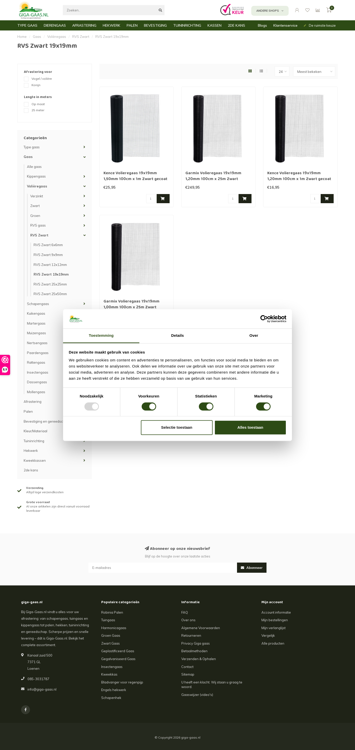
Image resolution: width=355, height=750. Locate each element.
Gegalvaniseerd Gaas (118, 659)
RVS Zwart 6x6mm (48, 245)
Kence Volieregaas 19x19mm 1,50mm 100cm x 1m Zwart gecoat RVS (135, 179)
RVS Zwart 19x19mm (51, 274)
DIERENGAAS (55, 25)
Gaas (28, 157)
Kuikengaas (36, 313)
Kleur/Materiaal (35, 431)
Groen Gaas (110, 635)
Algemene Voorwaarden (200, 628)
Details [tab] (177, 335)
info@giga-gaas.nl (41, 689)
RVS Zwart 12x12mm (50, 265)
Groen (35, 216)
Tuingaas (108, 620)
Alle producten (272, 643)
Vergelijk (268, 635)
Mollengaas (36, 392)
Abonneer (252, 568)
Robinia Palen (112, 612)
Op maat (38, 104)
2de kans (31, 470)
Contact (187, 667)
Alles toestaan (250, 427)
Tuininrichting (34, 441)
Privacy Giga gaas (195, 643)
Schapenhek (111, 698)
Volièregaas (37, 186)
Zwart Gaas (110, 643)
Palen (28, 411)
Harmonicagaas (113, 628)
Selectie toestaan (177, 427)
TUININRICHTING (187, 25)
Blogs (262, 25)
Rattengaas (36, 362)
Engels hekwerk (113, 690)
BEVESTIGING (155, 25)
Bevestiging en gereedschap (46, 421)
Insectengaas (37, 372)
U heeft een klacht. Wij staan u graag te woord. (211, 684)
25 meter (38, 110)
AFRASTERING (84, 25)
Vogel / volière (42, 79)
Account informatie (276, 612)
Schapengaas (38, 304)
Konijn (36, 85)
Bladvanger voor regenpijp (122, 682)
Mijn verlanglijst (273, 628)
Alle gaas (34, 167)
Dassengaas (37, 382)
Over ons (188, 620)
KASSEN (214, 25)
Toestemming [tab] (101, 335)
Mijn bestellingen (274, 620)
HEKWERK (111, 25)
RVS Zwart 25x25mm (50, 284)
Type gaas (32, 147)
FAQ (184, 612)
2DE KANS (236, 25)
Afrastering (32, 402)
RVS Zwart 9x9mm (48, 255)
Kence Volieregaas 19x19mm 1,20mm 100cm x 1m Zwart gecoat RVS (299, 179)
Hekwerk (31, 451)
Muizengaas (36, 333)
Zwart (35, 206)
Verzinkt (36, 196)
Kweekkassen (35, 460)
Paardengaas (38, 353)
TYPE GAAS (27, 25)
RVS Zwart (39, 235)
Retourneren (191, 635)
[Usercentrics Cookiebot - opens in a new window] (264, 319)
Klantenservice (285, 25)
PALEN (132, 25)
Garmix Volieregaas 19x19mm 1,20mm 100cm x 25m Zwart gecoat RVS (213, 179)
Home (22, 37)
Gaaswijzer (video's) (197, 695)
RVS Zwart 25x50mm (50, 294)
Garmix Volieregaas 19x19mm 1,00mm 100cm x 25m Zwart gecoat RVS (131, 307)
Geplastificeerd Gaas (117, 651)
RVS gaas (38, 225)
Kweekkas (109, 674)
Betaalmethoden (194, 651)
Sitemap (187, 674)
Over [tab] (253, 335)
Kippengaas (36, 176)
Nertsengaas (37, 343)
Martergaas (36, 323)
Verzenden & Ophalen (198, 659)
